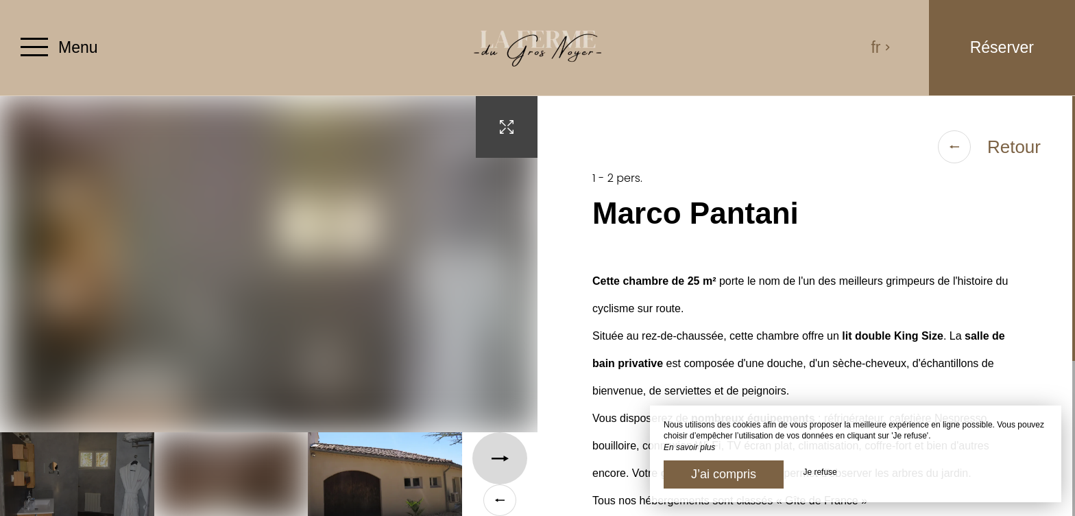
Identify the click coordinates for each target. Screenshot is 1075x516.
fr (881, 47)
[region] (806, 306)
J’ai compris (723, 474)
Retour (989, 146)
